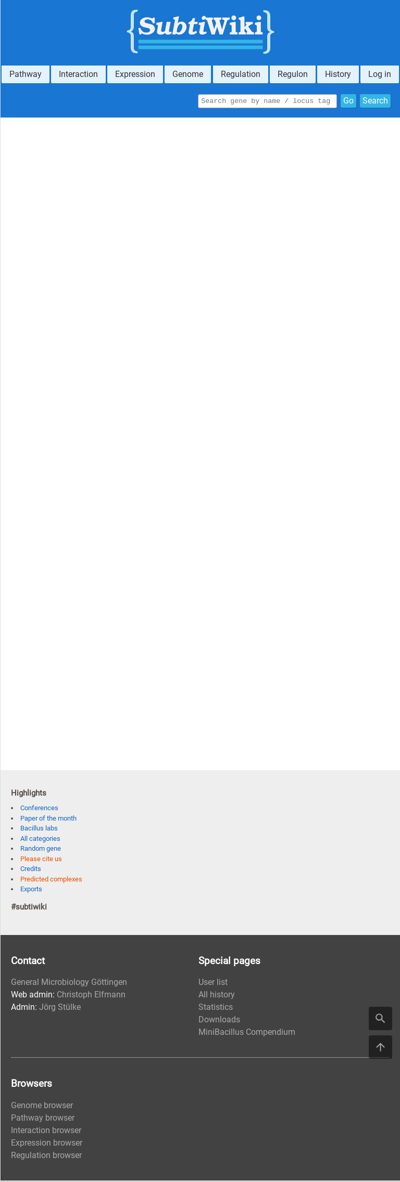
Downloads (219, 1021)
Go (348, 102)
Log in (379, 74)
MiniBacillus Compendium (246, 1033)
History (338, 74)
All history (216, 996)
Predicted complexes (51, 881)
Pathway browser (42, 1119)
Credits (30, 870)
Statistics (215, 1009)
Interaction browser (46, 1132)
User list (213, 984)
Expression (135, 74)
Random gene (40, 850)
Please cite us (41, 860)
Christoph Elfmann (91, 996)
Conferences (39, 809)
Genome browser (42, 1107)
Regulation (240, 74)
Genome (187, 74)
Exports (31, 890)
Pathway (25, 74)
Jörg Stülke (60, 1009)
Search (375, 102)
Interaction (78, 74)
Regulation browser (46, 1157)
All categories (40, 840)
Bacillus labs (39, 830)
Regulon (293, 74)
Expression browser (46, 1144)
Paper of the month (48, 820)
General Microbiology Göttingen (69, 984)
